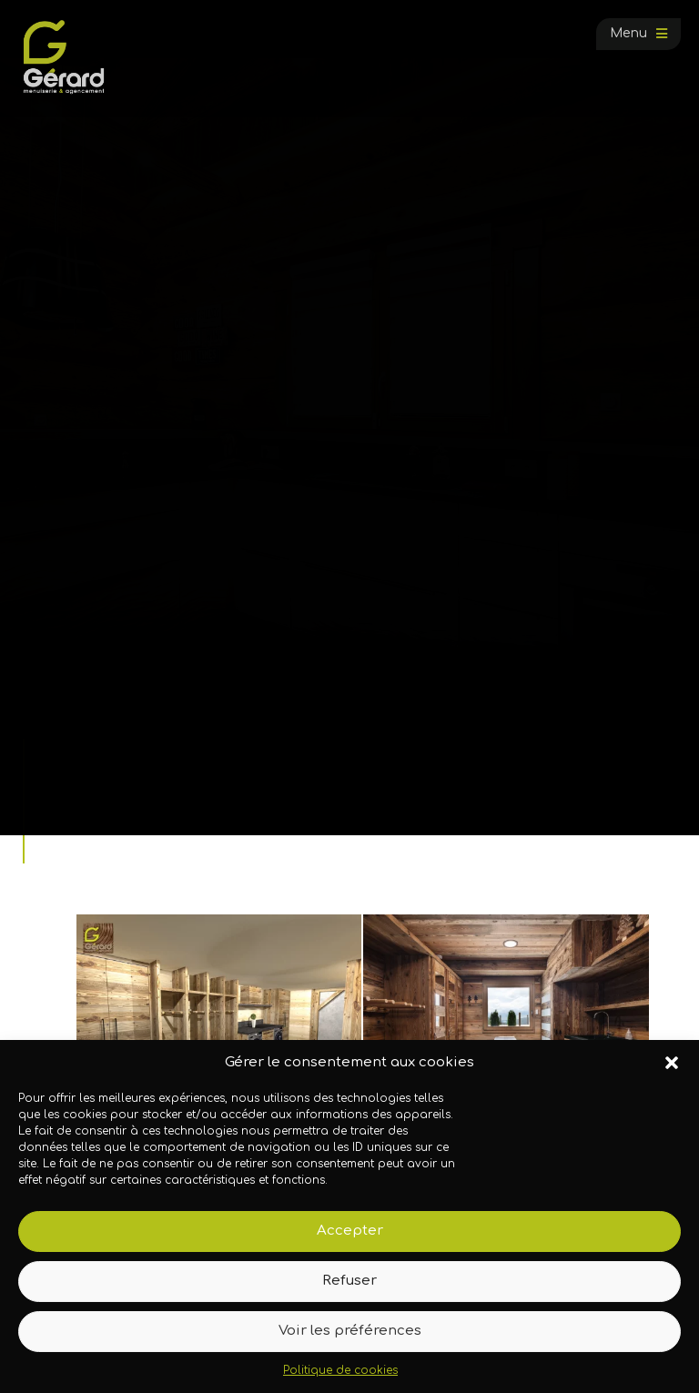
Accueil (67, 793)
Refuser (349, 1280)
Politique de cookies (340, 1370)
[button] (672, 1063)
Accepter (350, 1230)
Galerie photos (143, 793)
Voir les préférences (350, 1330)
